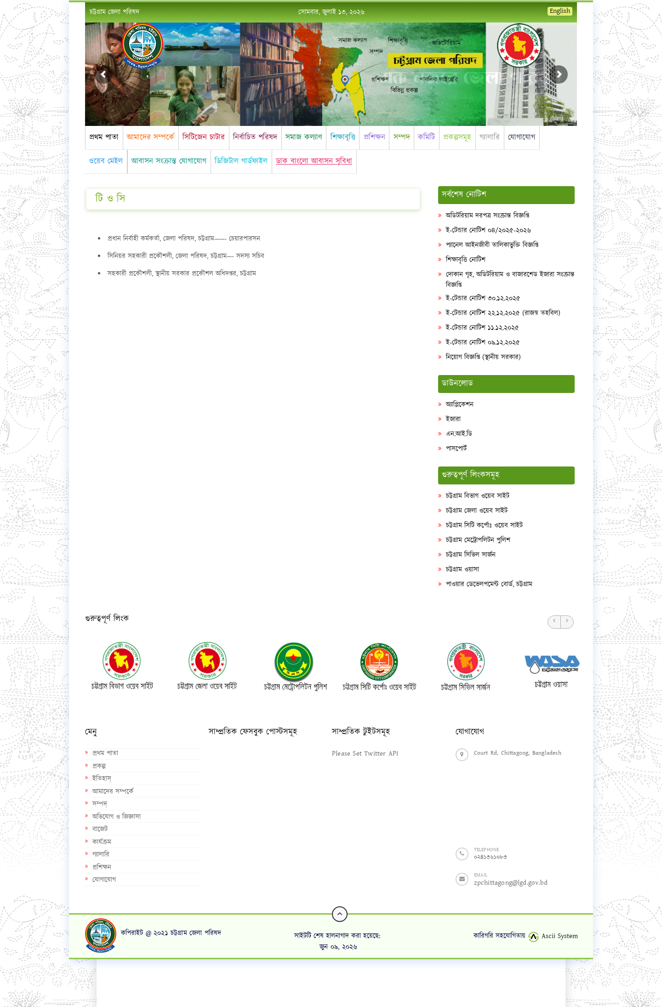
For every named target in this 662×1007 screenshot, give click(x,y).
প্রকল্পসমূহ (457, 137)
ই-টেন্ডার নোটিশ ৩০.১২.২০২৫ (483, 298)
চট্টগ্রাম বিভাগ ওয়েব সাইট (477, 496)
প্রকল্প (99, 766)
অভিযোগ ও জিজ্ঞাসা (116, 817)
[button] (554, 622)
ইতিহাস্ (101, 779)
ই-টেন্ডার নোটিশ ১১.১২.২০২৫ (482, 328)
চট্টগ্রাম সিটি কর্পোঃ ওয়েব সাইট (484, 525)
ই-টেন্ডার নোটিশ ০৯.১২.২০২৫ (483, 342)
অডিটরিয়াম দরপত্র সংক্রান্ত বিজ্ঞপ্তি (487, 216)
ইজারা (453, 419)
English (560, 11)
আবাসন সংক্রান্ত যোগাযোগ (168, 161)
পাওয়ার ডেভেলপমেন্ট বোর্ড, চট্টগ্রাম (489, 584)
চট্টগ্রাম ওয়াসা (462, 570)
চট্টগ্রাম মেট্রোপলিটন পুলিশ (478, 540)
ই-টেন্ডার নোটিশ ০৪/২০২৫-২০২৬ (488, 230)
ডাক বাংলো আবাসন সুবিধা (314, 161)
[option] (116, 665)
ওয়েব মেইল (106, 161)
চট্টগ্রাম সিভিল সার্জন (471, 555)
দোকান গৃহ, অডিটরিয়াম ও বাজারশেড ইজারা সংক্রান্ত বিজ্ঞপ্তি (510, 280)
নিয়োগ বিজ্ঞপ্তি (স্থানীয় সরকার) (483, 357)
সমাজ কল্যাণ (303, 137)
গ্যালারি (489, 137)
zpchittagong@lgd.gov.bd (511, 883)
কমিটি (426, 137)
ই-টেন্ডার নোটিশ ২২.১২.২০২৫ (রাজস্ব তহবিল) (503, 313)
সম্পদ (402, 137)
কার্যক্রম (101, 842)
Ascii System (553, 936)
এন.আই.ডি (459, 434)
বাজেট (100, 829)
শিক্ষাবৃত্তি (343, 137)
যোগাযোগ (521, 137)
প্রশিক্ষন (374, 137)
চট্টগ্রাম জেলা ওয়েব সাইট (477, 511)
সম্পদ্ (99, 804)
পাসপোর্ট (456, 449)
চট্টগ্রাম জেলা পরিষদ (114, 12)
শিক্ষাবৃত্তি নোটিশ (465, 260)
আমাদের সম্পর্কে (150, 137)
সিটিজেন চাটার (204, 137)
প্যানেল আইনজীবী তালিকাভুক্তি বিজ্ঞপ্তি (492, 245)
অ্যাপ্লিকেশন (460, 405)
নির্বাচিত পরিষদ (255, 137)
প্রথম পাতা (104, 137)
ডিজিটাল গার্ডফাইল (241, 161)
